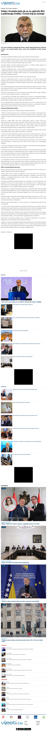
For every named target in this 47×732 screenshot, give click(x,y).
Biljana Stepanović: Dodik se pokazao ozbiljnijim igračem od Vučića (26, 343)
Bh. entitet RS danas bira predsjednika (20, 330)
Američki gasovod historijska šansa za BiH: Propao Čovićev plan (26, 428)
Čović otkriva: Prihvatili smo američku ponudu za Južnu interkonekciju (27, 441)
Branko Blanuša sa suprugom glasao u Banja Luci (23, 304)
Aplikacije (38, 722)
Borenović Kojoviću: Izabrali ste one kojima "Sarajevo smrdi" (25, 415)
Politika (3, 488)
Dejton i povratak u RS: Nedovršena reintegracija (22, 356)
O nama (25, 721)
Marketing (38, 721)
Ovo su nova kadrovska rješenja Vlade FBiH (21, 454)
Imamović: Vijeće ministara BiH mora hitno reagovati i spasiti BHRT (20, 601)
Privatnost (26, 724)
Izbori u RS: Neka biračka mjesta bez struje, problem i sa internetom (26, 317)
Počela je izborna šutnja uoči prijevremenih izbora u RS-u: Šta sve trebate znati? (22, 640)
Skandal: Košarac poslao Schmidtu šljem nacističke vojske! (25, 389)
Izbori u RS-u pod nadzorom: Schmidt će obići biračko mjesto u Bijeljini (21, 302)
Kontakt (37, 724)
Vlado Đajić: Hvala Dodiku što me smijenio (21, 402)
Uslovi (25, 722)
